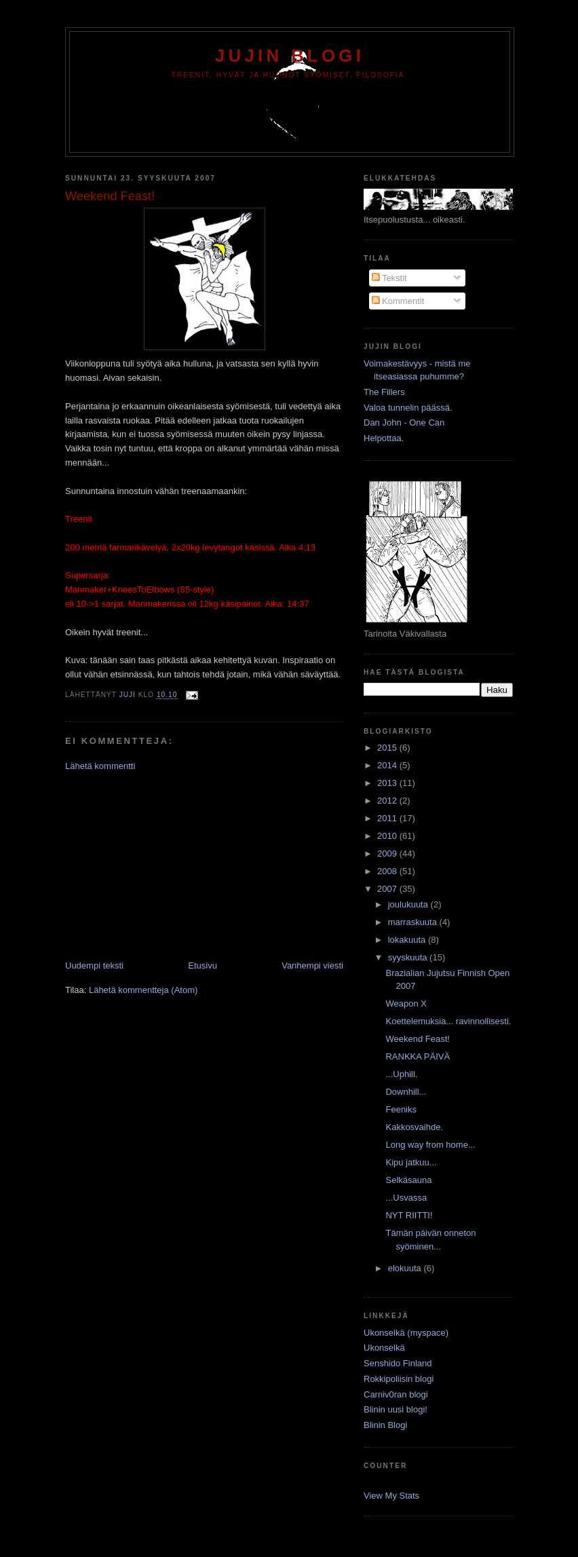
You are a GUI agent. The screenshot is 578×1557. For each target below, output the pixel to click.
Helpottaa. (384, 438)
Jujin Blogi (289, 55)
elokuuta (406, 1268)
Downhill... (405, 1092)
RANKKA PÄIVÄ (417, 1056)
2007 (388, 889)
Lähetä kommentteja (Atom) (143, 990)
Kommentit (398, 301)
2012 (388, 800)
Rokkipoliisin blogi (399, 1379)
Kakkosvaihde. (414, 1127)
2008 (388, 871)
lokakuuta (408, 940)
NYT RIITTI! (408, 1215)
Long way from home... (430, 1145)
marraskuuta (414, 922)
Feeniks (401, 1109)
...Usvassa (406, 1198)
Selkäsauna (408, 1180)
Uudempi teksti (94, 965)
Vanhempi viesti (312, 965)
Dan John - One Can (404, 422)
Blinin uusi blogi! (395, 1409)
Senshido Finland (397, 1363)
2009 (388, 853)
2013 (388, 783)
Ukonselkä (384, 1348)
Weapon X (405, 1003)
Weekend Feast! (417, 1039)
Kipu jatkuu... (410, 1162)
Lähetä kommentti (100, 766)
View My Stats (391, 1495)
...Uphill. (401, 1074)
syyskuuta (408, 957)
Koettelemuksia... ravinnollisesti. (448, 1021)
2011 (388, 818)
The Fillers (384, 392)
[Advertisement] (167, 865)
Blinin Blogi (385, 1425)
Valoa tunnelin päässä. (408, 407)
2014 (388, 765)
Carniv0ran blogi (396, 1394)
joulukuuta (409, 904)
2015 (388, 748)
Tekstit (389, 278)
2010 (388, 836)
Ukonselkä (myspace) (406, 1333)
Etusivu (202, 965)
